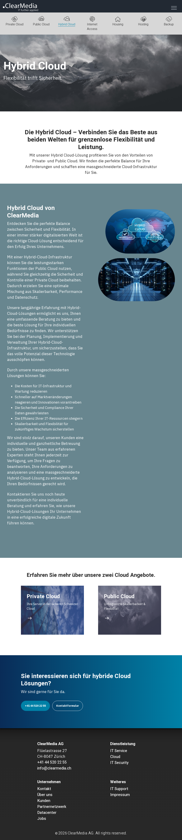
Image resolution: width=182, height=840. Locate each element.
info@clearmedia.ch (54, 768)
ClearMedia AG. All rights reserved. (97, 833)
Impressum (120, 795)
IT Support (119, 789)
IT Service (118, 751)
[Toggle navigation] (174, 8)
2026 (62, 833)
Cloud (115, 757)
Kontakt (44, 789)
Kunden (43, 801)
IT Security (119, 762)
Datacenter (46, 812)
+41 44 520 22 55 (35, 705)
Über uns (44, 795)
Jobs (41, 818)
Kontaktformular (67, 705)
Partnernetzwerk (51, 806)
